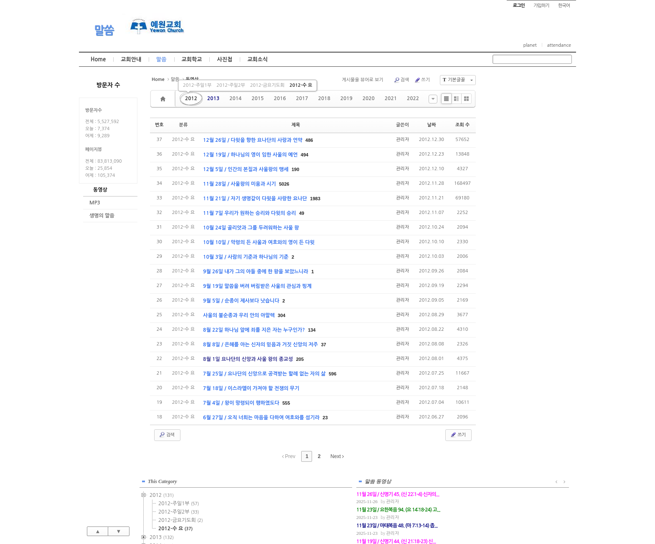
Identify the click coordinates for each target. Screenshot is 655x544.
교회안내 (131, 59)
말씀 (104, 30)
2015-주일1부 (529, 163)
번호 (159, 125)
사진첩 (224, 59)
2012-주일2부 (230, 85)
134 (311, 329)
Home (98, 59)
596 (332, 373)
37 (323, 344)
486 (309, 140)
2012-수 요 (300, 85)
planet (530, 45)
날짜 (431, 125)
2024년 (514, 272)
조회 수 (462, 125)
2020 (369, 98)
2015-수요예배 (530, 180)
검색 (401, 80)
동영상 (100, 189)
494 (304, 154)
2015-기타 (524, 197)
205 (300, 359)
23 (325, 417)
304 (281, 315)
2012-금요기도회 (267, 85)
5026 (284, 183)
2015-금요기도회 (531, 188)
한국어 (564, 5)
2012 (191, 98)
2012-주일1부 (197, 85)
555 (286, 402)
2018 (324, 98)
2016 (280, 98)
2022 (413, 98)
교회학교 (192, 59)
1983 (315, 198)
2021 (391, 98)
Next (337, 456)
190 (295, 169)
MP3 (94, 202)
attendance (559, 45)
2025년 (514, 280)
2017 (302, 98)
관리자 (402, 139)
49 (301, 213)
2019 (346, 98)
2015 (257, 98)
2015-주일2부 (529, 172)
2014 (235, 98)
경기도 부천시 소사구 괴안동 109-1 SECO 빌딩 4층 (342, 519)
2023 (512, 264)
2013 (213, 98)
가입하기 (541, 5)
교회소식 (257, 59)
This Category (513, 83)
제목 (296, 125)
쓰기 (422, 80)
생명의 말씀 (101, 215)
